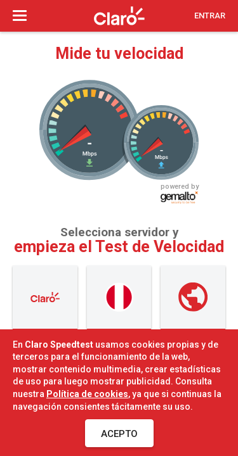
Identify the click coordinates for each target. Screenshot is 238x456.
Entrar (209, 15)
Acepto (119, 434)
